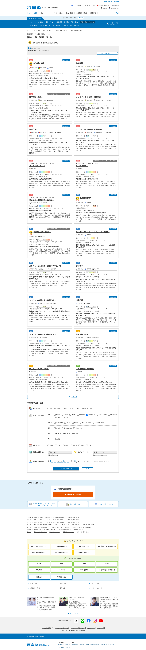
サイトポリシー (91, 628)
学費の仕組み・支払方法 (47, 25)
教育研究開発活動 (95, 644)
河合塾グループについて (64, 644)
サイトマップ (100, 628)
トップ (30, 22)
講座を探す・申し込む (87, 22)
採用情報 (61, 647)
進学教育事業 (75, 644)
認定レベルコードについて (101, 455)
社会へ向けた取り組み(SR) (108, 644)
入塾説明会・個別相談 (62, 22)
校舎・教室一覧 (74, 25)
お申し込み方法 (32, 25)
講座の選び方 (75, 22)
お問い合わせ (68, 647)
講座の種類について (54, 455)
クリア (87, 468)
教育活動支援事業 (84, 644)
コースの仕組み (38, 22)
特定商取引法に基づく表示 (62, 628)
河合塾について (65, 630)
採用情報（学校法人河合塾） (78, 630)
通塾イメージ (49, 22)
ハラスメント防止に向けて (78, 628)
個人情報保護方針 (47, 628)
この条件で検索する (66, 468)
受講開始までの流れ (62, 25)
